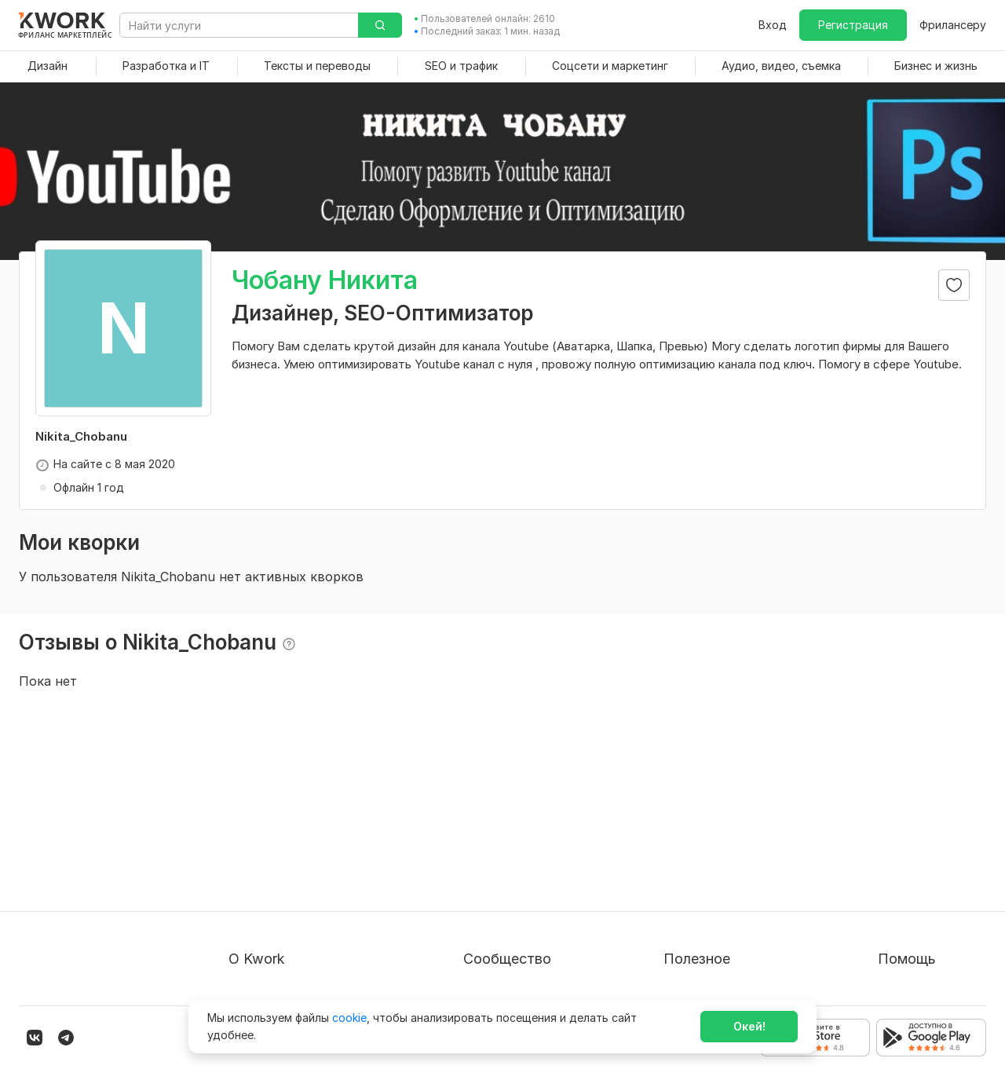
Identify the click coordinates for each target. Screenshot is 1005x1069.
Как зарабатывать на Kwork (738, 915)
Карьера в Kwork (273, 943)
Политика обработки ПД (296, 887)
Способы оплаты (274, 915)
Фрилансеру (952, 24)
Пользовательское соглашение (313, 859)
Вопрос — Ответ (924, 830)
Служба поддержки (932, 859)
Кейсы (479, 887)
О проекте (256, 830)
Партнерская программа (530, 859)
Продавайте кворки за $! (731, 887)
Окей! (749, 1026)
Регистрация (853, 24)
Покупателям (699, 830)
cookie (349, 1017)
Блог (475, 830)
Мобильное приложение (729, 972)
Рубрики (686, 943)
